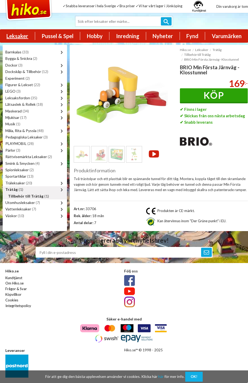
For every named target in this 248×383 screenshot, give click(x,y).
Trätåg (14, 189)
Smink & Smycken (22, 163)
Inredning (127, 36)
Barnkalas (17, 52)
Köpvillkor (13, 294)
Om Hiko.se (14, 283)
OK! (194, 376)
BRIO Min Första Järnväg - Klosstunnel (211, 59)
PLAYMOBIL (19, 143)
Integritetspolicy (18, 306)
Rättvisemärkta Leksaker (28, 156)
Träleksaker (18, 183)
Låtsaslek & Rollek (24, 104)
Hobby (95, 36)
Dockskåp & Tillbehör (26, 71)
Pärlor (12, 150)
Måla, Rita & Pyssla (24, 130)
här (161, 376)
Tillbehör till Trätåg (28, 196)
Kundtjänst (13, 278)
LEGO (13, 91)
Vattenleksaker (20, 209)
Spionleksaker (19, 169)
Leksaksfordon (21, 98)
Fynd (192, 36)
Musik (12, 124)
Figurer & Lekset (22, 84)
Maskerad (17, 111)
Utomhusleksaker (22, 202)
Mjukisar (16, 117)
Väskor (14, 215)
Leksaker (17, 36)
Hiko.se (185, 50)
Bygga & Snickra (21, 58)
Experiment (17, 78)
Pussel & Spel (57, 36)
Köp (213, 95)
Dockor (14, 65)
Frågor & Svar (16, 289)
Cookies (11, 300)
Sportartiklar (19, 176)
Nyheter (163, 36)
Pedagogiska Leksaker (26, 137)
